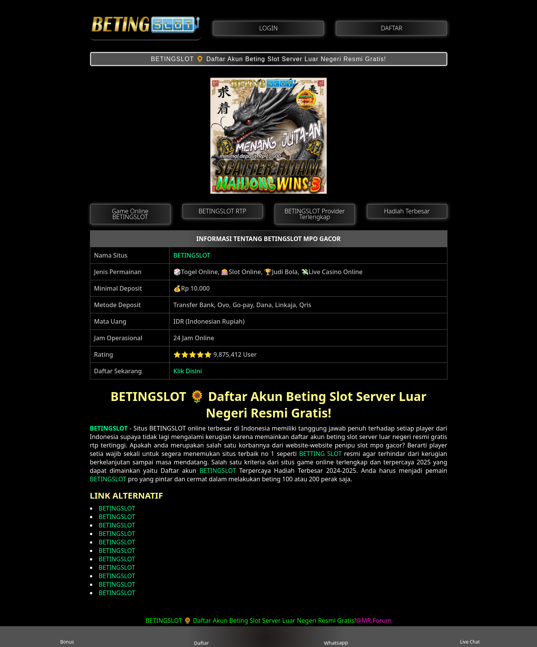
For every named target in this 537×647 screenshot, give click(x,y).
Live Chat (470, 636)
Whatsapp (335, 637)
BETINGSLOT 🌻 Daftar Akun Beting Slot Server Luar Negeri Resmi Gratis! (268, 59)
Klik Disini (187, 371)
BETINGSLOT (191, 255)
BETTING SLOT (320, 453)
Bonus (67, 636)
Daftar (201, 636)
